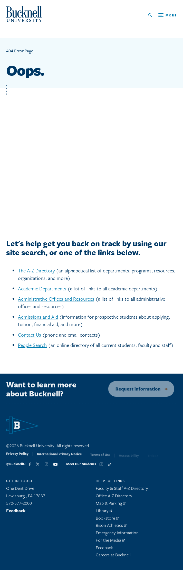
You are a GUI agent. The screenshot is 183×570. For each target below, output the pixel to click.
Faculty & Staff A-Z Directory (122, 490)
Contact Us (29, 334)
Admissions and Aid (38, 316)
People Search (32, 344)
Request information (135, 388)
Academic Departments (42, 288)
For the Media (110, 542)
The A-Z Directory (36, 270)
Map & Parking (111, 505)
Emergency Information (117, 534)
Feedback (16, 512)
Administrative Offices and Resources (56, 298)
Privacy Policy (17, 457)
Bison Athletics (111, 527)
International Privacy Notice (59, 457)
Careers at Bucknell (113, 556)
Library (104, 512)
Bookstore (107, 519)
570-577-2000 (19, 505)
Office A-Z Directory (114, 497)
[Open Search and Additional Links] (162, 15)
